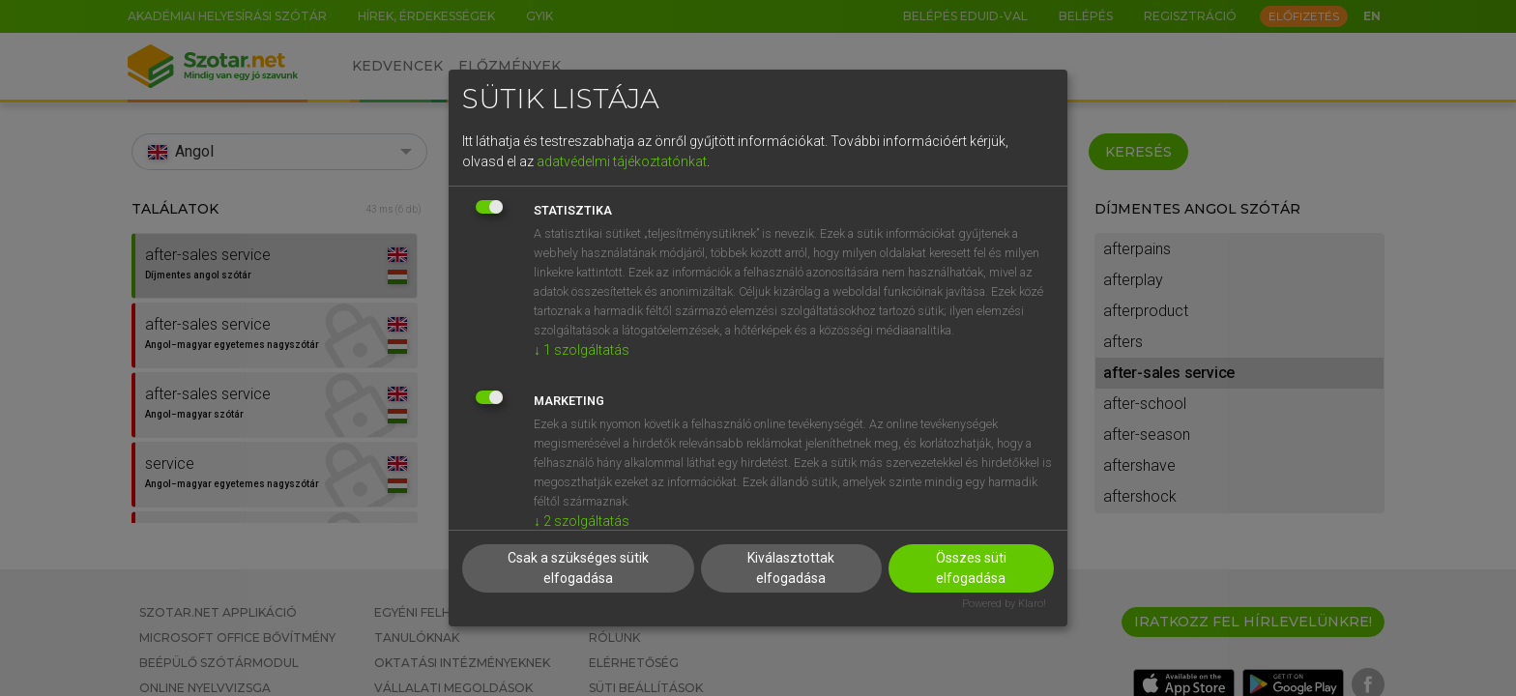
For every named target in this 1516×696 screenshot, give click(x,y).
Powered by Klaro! (1004, 603)
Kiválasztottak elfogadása (790, 568)
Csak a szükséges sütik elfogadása (578, 568)
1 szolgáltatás (581, 350)
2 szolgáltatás (581, 521)
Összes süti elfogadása (971, 568)
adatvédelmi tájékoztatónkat (622, 161)
